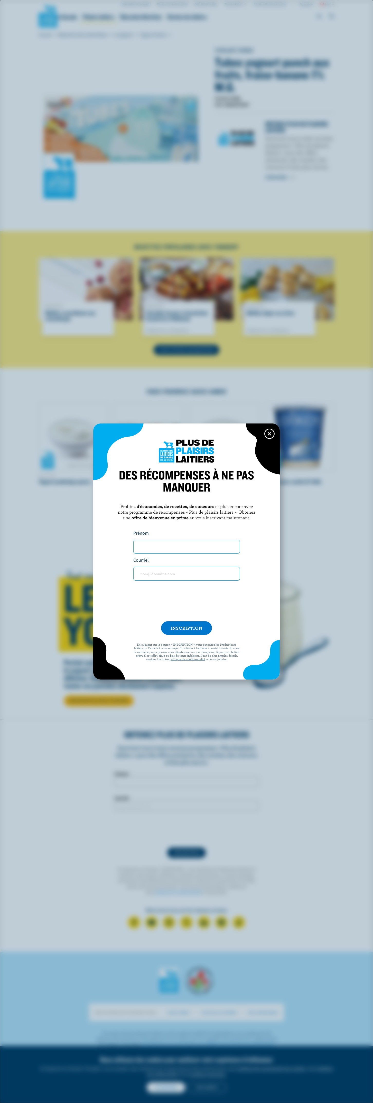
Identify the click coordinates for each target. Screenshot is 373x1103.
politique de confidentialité (187, 659)
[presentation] (186, 603)
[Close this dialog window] (269, 434)
